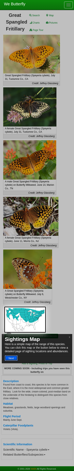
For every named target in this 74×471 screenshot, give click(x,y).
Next (11, 358)
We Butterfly (14, 4)
